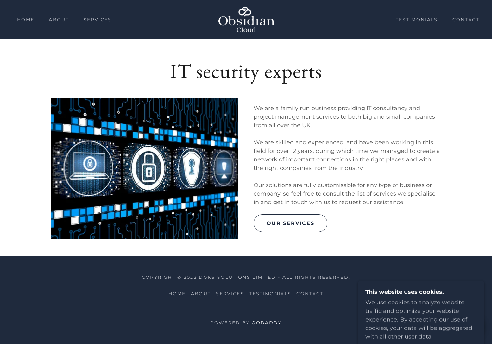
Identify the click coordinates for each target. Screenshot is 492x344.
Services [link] (98, 19)
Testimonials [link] (417, 19)
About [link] (59, 19)
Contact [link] (465, 19)
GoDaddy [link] (266, 323)
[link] (245, 19)
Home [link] (25, 19)
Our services (290, 223)
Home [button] (177, 294)
